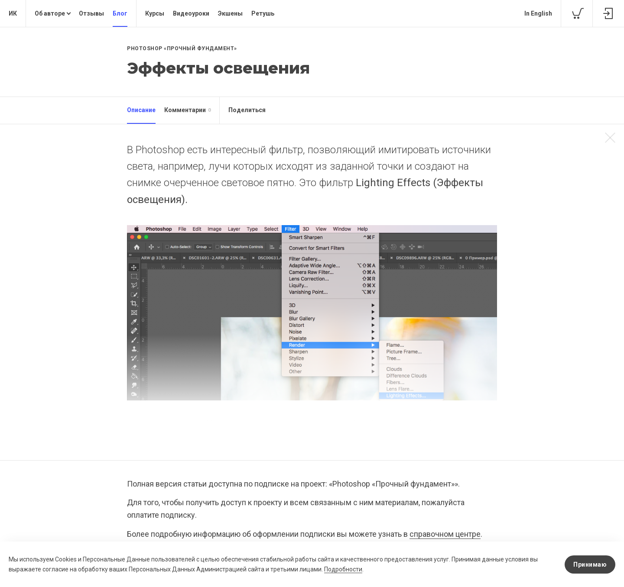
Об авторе (50, 13)
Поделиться (247, 109)
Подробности (343, 569)
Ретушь (262, 13)
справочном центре (445, 534)
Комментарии (187, 110)
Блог (120, 13)
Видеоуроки (191, 13)
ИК (13, 13)
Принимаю (590, 564)
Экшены (230, 13)
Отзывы (91, 13)
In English (538, 13)
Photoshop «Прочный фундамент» (182, 48)
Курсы (154, 13)
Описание (141, 109)
